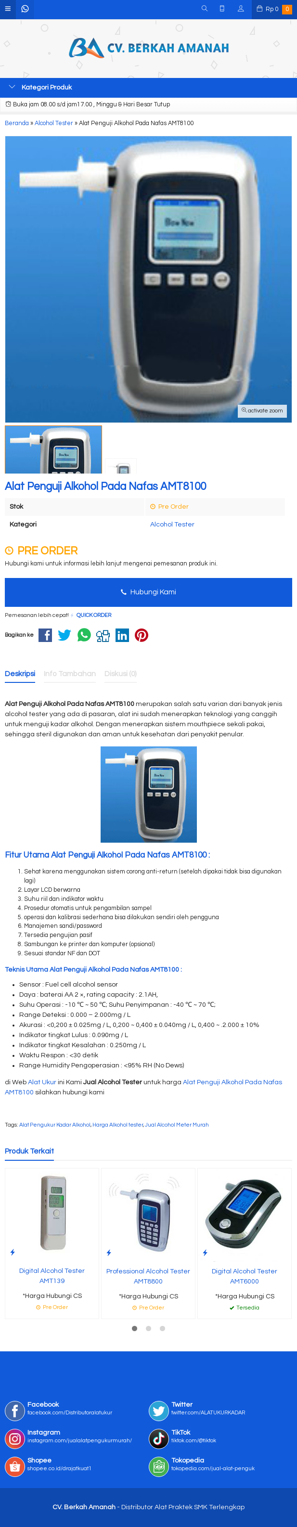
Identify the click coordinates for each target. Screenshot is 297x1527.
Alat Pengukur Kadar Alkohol (54, 1125)
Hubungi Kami (148, 592)
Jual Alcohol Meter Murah (177, 1125)
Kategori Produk (40, 87)
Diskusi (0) (120, 674)
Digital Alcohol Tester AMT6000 (244, 1276)
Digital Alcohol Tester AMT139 (52, 1276)
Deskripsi (20, 674)
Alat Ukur (42, 1082)
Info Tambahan (70, 674)
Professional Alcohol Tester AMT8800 (148, 1276)
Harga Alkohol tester (117, 1125)
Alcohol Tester (172, 524)
